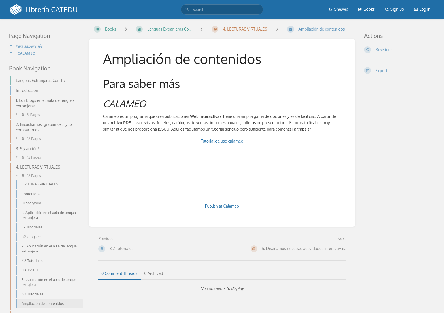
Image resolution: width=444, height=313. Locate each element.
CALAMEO (26, 53)
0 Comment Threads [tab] (119, 273)
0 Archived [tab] (153, 273)
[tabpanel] (222, 288)
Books (366, 9)
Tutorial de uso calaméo (222, 141)
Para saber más (28, 46)
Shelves (338, 9)
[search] (222, 9)
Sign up (394, 9)
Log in (422, 9)
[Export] (399, 70)
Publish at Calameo (222, 206)
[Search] (187, 9)
